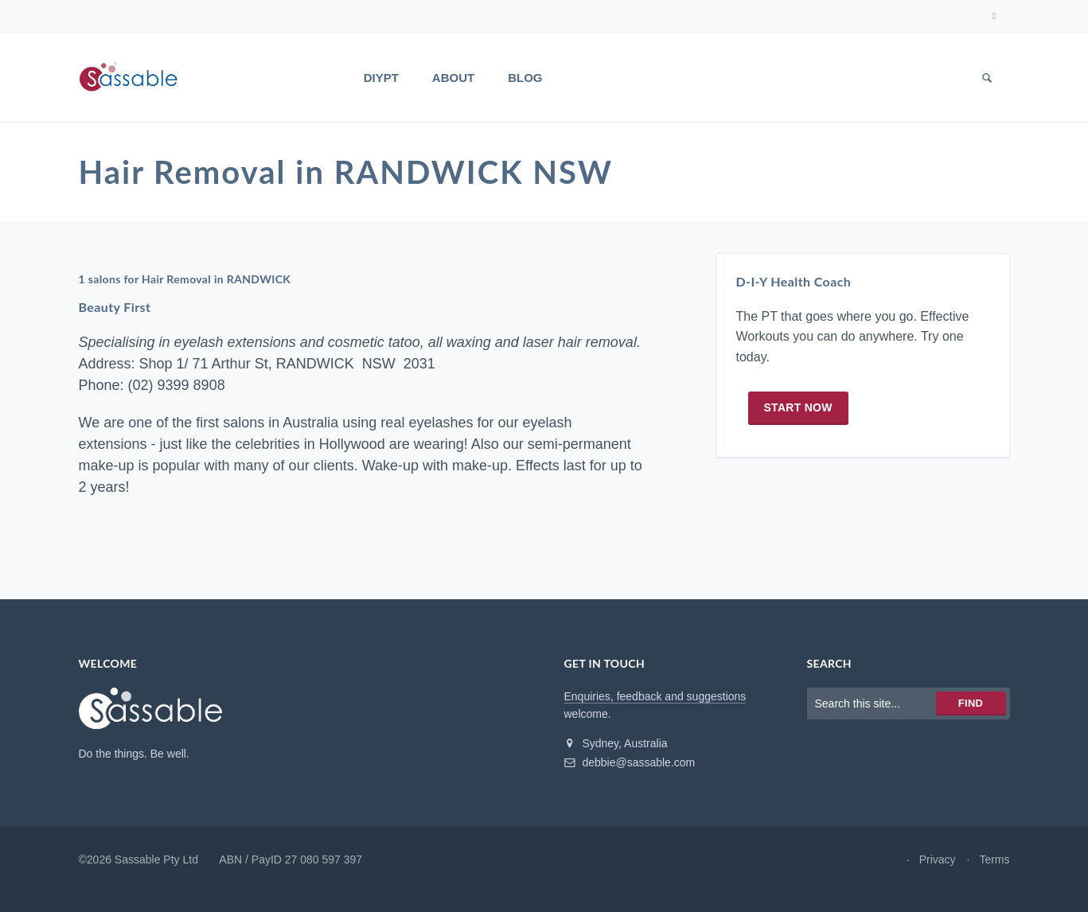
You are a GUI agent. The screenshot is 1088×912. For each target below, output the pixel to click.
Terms (994, 859)
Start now (798, 407)
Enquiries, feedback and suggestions (655, 696)
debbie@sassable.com (630, 762)
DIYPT (381, 77)
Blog (525, 77)
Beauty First (115, 306)
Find (970, 703)
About (453, 77)
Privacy (937, 859)
